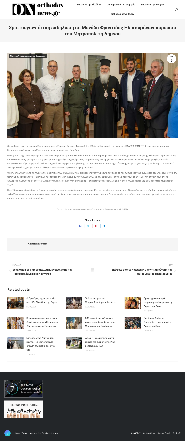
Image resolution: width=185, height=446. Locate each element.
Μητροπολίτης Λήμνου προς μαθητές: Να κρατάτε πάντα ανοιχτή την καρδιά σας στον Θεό (40, 349)
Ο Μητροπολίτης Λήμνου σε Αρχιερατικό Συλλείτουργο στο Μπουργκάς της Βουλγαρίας (100, 327)
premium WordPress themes (46, 438)
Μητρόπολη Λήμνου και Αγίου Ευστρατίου (27, 61)
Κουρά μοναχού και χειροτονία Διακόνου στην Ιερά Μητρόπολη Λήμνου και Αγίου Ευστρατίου (42, 327)
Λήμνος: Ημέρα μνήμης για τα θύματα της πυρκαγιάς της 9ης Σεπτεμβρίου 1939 (100, 347)
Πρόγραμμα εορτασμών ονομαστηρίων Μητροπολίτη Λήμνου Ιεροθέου (158, 307)
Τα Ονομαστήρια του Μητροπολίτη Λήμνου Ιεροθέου (100, 305)
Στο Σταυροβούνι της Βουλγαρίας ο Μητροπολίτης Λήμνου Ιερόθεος (158, 327)
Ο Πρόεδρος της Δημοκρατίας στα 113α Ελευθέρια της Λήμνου (42, 305)
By (110, 214)
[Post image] (15, 308)
